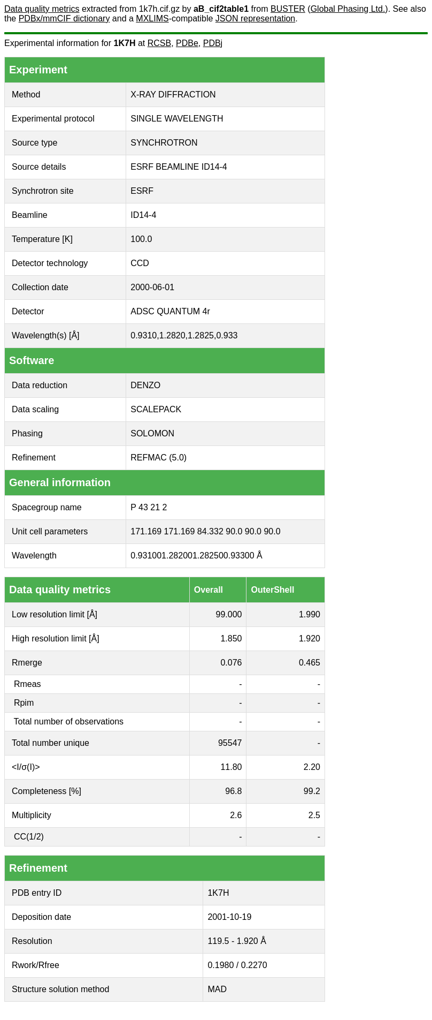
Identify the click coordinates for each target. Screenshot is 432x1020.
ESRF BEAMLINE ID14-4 (178, 166)
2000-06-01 (152, 287)
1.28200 (176, 555)
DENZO (145, 385)
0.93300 (238, 555)
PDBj (212, 43)
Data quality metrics (42, 8)
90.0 (234, 531)
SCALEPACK (155, 409)
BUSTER (288, 8)
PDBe (187, 43)
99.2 (312, 791)
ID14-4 (143, 215)
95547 (230, 742)
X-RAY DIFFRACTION (172, 94)
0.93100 (145, 555)
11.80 (231, 767)
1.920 (309, 638)
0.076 (231, 662)
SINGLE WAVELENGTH (176, 118)
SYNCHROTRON (163, 142)
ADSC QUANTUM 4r (170, 311)
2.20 (312, 767)
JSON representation (255, 18)
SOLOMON (152, 433)
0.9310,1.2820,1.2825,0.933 (183, 335)
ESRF (141, 190)
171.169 (145, 531)
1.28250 (207, 555)
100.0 (141, 239)
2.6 (236, 815)
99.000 (229, 614)
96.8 (233, 791)
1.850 (231, 638)
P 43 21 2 (148, 507)
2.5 (314, 815)
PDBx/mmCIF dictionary (64, 18)
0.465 (309, 662)
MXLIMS (152, 18)
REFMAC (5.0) (158, 457)
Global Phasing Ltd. (348, 8)
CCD (139, 263)
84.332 (210, 531)
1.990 (309, 614)
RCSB (159, 43)
